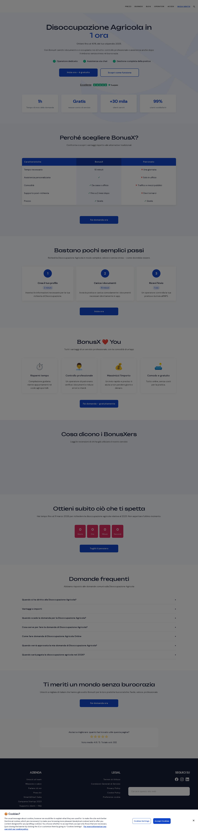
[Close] (194, 820)
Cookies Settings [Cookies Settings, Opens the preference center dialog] (141, 821)
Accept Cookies (162, 821)
